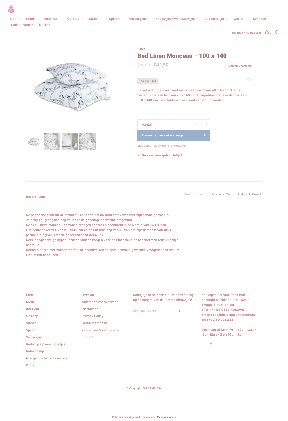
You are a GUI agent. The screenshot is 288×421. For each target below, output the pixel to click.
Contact (87, 337)
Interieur (51, 19)
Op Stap (73, 19)
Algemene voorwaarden (100, 302)
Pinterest (244, 194)
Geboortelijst (214, 19)
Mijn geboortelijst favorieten (47, 359)
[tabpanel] (73, 84)
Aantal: (147, 125)
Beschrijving (35, 197)
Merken (45, 25)
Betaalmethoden (94, 323)
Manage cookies (166, 417)
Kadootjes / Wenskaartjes (175, 19)
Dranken (259, 19)
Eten (12, 19)
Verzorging (137, 19)
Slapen (94, 19)
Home (141, 49)
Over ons (89, 295)
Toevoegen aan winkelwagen (163, 136)
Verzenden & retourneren (101, 330)
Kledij (30, 19)
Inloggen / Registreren (246, 33)
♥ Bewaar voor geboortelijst (159, 155)
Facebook (217, 194)
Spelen (114, 19)
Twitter (231, 194)
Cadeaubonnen (22, 25)
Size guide (144, 146)
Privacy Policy (92, 316)
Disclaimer (90, 309)
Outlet (238, 19)
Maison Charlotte (240, 66)
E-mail (256, 194)
